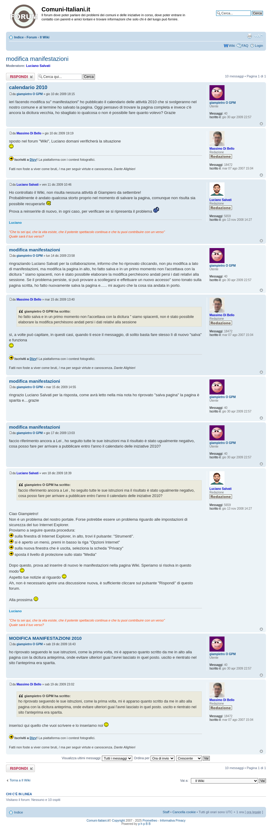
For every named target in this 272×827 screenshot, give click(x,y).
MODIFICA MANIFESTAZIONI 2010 (45, 638)
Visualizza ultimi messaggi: (97, 758)
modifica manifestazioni (37, 58)
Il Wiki (45, 37)
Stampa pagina (249, 36)
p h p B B (144, 824)
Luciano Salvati (38, 65)
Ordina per (154, 758)
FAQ (245, 45)
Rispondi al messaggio (20, 76)
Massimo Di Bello (29, 133)
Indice (19, 37)
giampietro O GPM (30, 94)
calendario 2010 (28, 87)
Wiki (232, 45)
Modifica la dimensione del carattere (258, 36)
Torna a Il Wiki (20, 780)
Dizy (33, 159)
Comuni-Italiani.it (98, 820)
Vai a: (184, 780)
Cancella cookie (184, 812)
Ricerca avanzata (250, 17)
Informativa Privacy (172, 820)
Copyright (118, 820)
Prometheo (149, 820)
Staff (166, 812)
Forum (32, 37)
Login (259, 45)
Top (261, 123)
